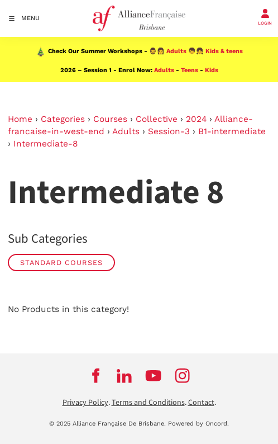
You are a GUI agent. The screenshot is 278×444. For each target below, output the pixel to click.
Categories (63, 119)
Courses (110, 119)
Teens (189, 70)
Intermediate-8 (45, 144)
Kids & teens (224, 51)
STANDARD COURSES (61, 262)
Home (20, 119)
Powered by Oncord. (198, 423)
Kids (211, 70)
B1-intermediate (232, 131)
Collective (157, 119)
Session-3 (169, 131)
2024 (196, 119)
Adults (176, 51)
